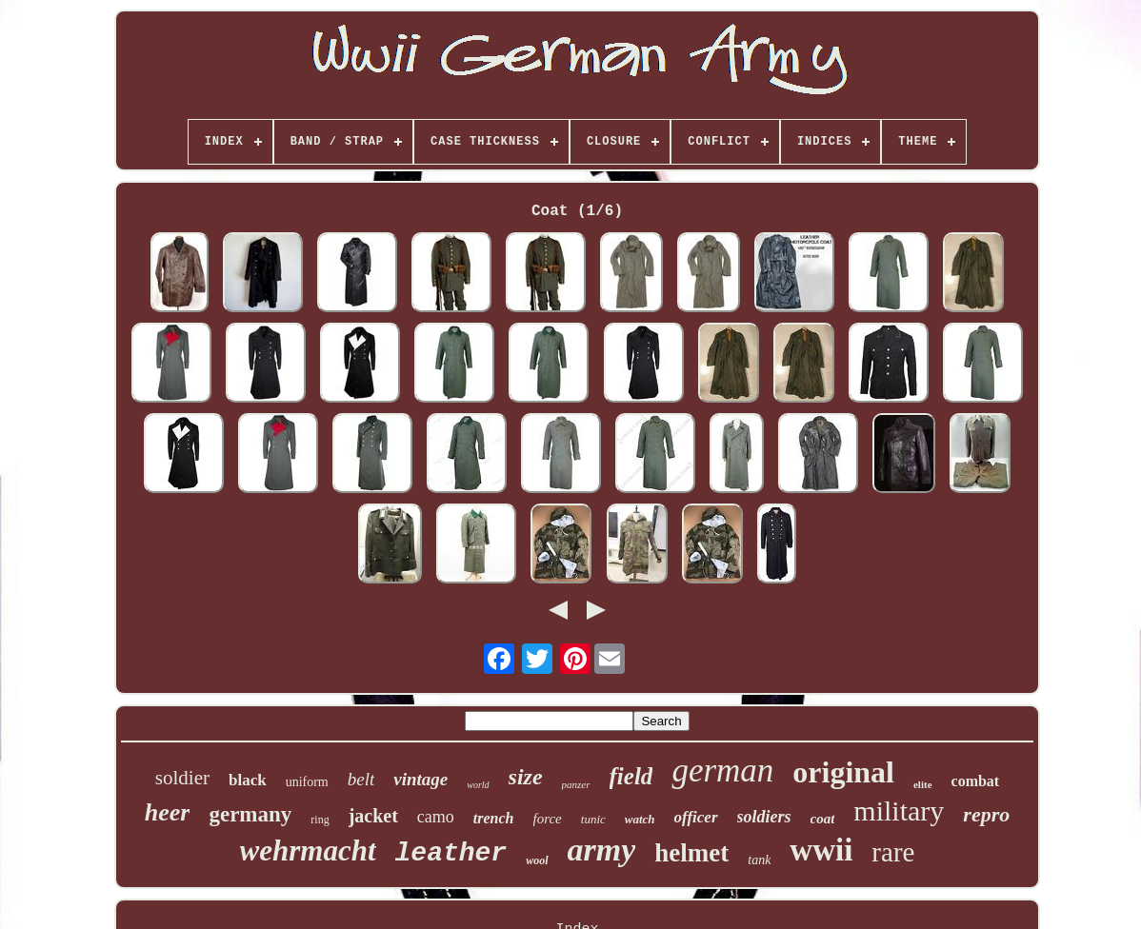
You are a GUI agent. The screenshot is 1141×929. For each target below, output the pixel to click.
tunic (593, 819)
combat (975, 781)
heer (167, 812)
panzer (576, 784)
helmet (691, 853)
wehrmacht (308, 850)
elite (922, 784)
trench (493, 818)
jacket (373, 815)
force (547, 818)
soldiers (764, 816)
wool (537, 860)
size (526, 776)
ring (319, 819)
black (248, 780)
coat (823, 818)
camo (435, 816)
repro (986, 814)
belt (361, 779)
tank (759, 860)
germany (250, 814)
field (631, 776)
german (722, 770)
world (478, 785)
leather (451, 853)
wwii (821, 850)
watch (640, 819)
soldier (182, 777)
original (843, 772)
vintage (420, 779)
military (898, 810)
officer (696, 817)
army (602, 849)
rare (892, 852)
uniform (307, 782)
